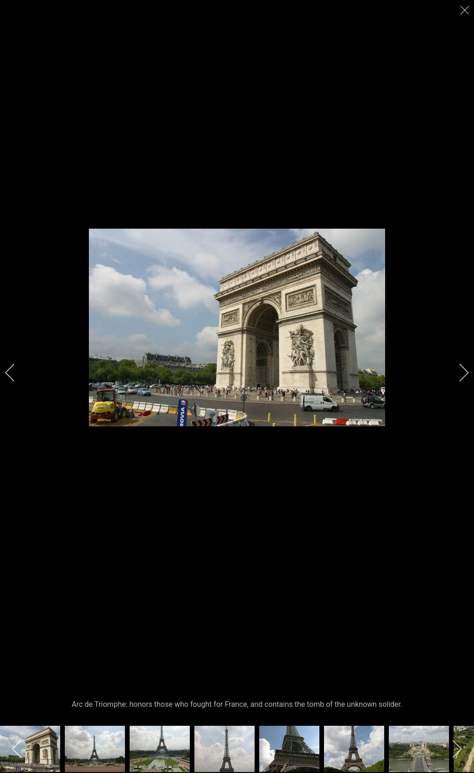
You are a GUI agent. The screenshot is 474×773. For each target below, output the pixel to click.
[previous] (16, 372)
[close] (465, 10)
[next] (458, 372)
